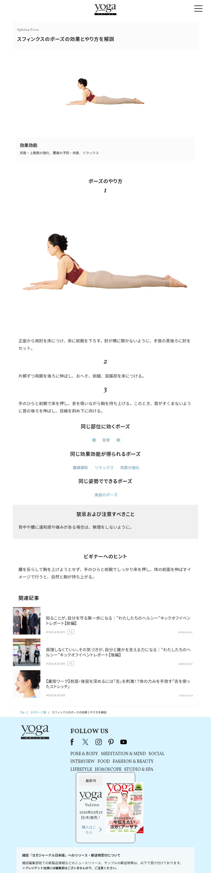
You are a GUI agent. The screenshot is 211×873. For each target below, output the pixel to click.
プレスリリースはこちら (49, 860)
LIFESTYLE (63, 770)
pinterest (93, 741)
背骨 (106, 440)
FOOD (86, 762)
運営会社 (150, 860)
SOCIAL (139, 754)
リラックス (104, 467)
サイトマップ (168, 860)
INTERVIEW (65, 762)
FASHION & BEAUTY (115, 762)
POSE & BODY (66, 754)
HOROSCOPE (90, 770)
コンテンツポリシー (128, 860)
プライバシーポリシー (98, 860)
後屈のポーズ (106, 494)
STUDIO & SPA (121, 770)
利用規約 (73, 860)
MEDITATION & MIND (105, 754)
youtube (106, 741)
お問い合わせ (21, 860)
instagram (81, 741)
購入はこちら (165, 782)
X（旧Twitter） (68, 741)
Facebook (56, 741)
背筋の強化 (129, 467)
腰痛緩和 (80, 467)
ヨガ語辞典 (188, 860)
